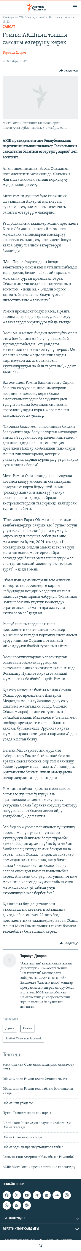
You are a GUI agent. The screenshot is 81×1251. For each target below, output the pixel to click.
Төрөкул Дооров (15, 52)
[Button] (69, 70)
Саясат (9, 27)
